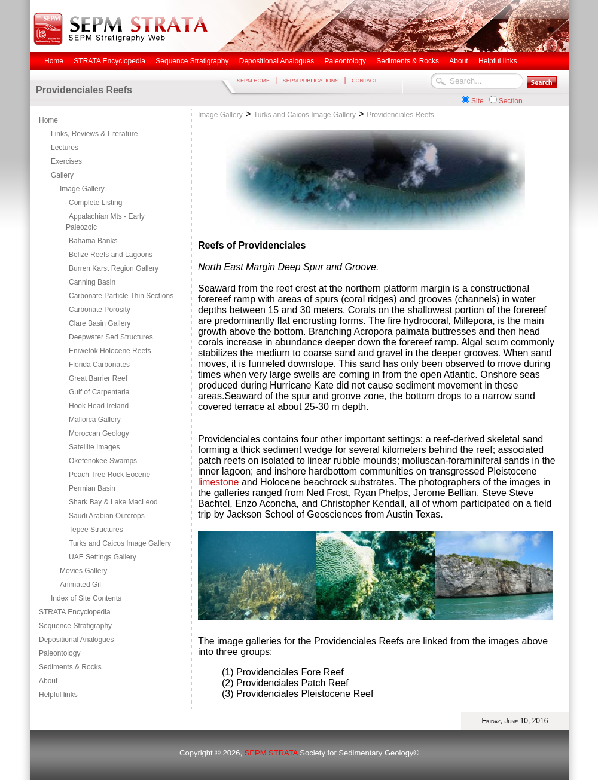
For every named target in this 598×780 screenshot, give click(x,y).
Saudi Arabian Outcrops (107, 516)
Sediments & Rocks (70, 667)
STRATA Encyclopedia (75, 612)
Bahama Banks (93, 241)
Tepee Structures (96, 529)
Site (477, 101)
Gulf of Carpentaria (99, 392)
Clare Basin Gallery (99, 323)
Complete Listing (95, 202)
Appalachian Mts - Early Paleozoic (105, 221)
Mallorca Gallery (95, 419)
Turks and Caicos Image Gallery (120, 543)
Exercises (66, 161)
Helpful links (58, 694)
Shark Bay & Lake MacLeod (113, 502)
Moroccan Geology (99, 433)
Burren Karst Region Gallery (113, 268)
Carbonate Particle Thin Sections (121, 296)
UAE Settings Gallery (102, 557)
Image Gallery (82, 189)
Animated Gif (80, 584)
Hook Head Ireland (99, 406)
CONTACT (364, 81)
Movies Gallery (83, 571)
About (48, 681)
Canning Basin (92, 282)
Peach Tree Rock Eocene (109, 474)
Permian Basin (92, 488)
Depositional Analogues (76, 639)
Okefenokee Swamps (103, 461)
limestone (218, 482)
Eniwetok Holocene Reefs (110, 351)
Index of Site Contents (86, 598)
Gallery (62, 175)
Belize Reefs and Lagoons (110, 254)
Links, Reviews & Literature (94, 134)
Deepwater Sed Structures (111, 337)
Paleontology (59, 653)
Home (48, 120)
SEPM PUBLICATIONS (310, 81)
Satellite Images (94, 447)
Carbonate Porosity (99, 309)
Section (511, 101)
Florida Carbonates (99, 364)
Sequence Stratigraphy (75, 626)
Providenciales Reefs (400, 115)
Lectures (64, 147)
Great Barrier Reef (98, 378)
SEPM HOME (253, 81)
